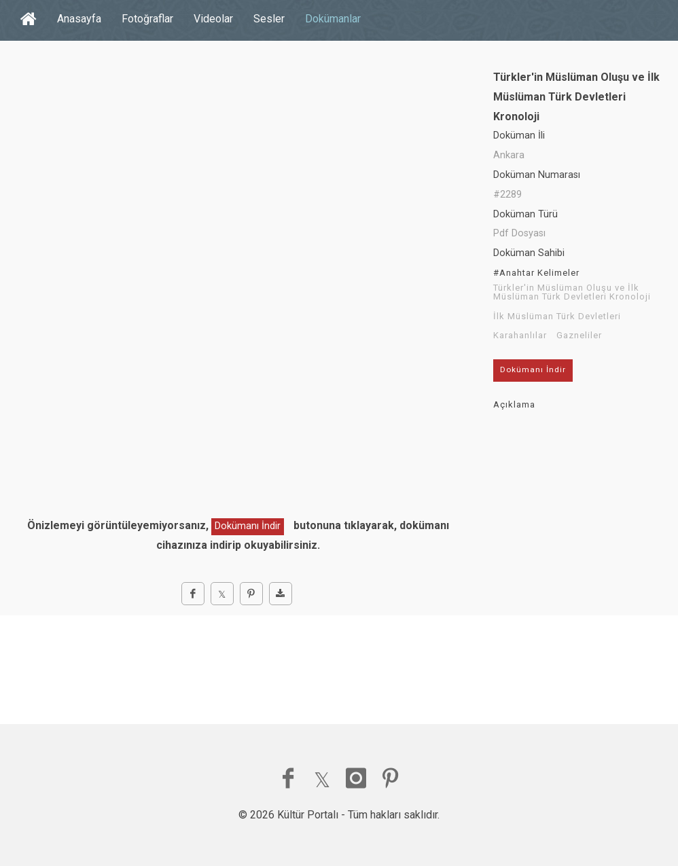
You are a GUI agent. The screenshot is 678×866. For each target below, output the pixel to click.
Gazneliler (579, 335)
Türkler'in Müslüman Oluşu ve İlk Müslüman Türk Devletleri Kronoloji (572, 292)
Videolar (213, 18)
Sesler (269, 18)
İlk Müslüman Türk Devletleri (557, 316)
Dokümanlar (333, 18)
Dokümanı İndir (248, 526)
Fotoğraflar (147, 18)
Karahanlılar (520, 335)
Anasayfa (79, 18)
